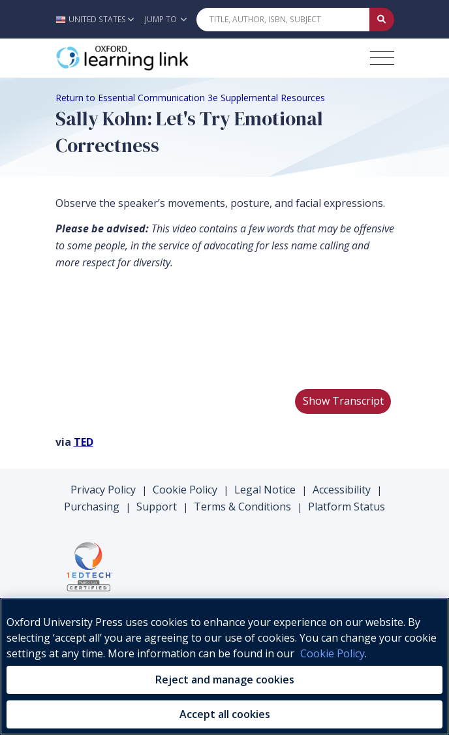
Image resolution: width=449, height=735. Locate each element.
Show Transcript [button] (343, 401)
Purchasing (91, 506)
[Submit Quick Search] (381, 19)
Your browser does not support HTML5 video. (153, 329)
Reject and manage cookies (224, 679)
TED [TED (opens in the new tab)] (83, 442)
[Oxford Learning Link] (153, 58)
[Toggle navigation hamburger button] (382, 57)
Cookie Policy (185, 489)
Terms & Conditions (242, 506)
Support (156, 506)
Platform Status (346, 506)
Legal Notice (265, 489)
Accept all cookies (224, 714)
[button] (98, 19)
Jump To (166, 19)
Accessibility (342, 489)
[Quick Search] (283, 19)
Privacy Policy (103, 489)
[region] (224, 666)
